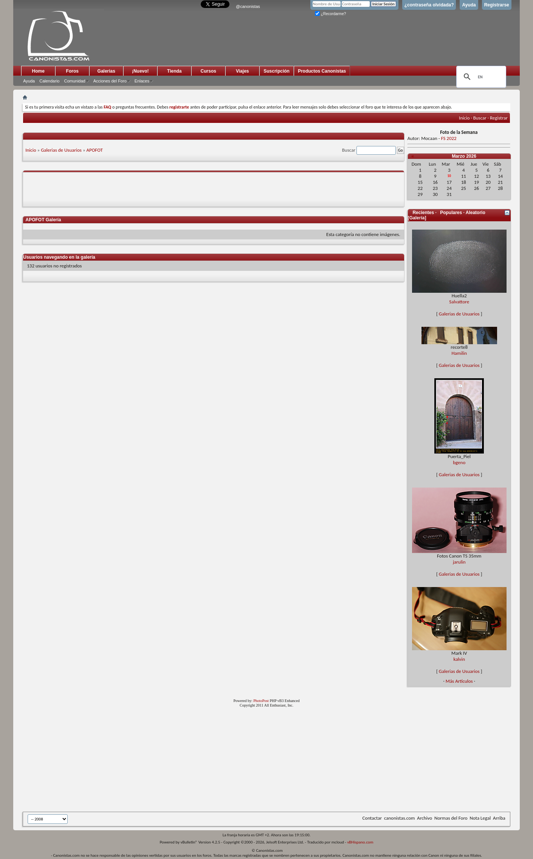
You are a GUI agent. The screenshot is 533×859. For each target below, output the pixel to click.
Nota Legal (480, 818)
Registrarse (496, 5)
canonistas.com (399, 818)
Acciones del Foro (110, 81)
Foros (72, 71)
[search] (480, 76)
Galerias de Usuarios (61, 150)
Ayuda (469, 5)
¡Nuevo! (140, 71)
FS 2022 (449, 138)
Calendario (49, 81)
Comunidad (74, 81)
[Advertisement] (208, 761)
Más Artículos (459, 681)
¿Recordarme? (330, 14)
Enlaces (142, 81)
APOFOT (95, 150)
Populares (451, 212)
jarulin (459, 562)
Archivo (424, 818)
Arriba (499, 818)
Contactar (372, 818)
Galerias (106, 71)
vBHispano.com (360, 842)
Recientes (423, 212)
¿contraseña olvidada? (429, 5)
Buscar (480, 118)
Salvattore (459, 301)
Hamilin (459, 353)
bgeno (459, 462)
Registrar (499, 118)
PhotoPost (261, 701)
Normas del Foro (450, 818)
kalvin (459, 659)
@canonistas (248, 6)
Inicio (464, 118)
